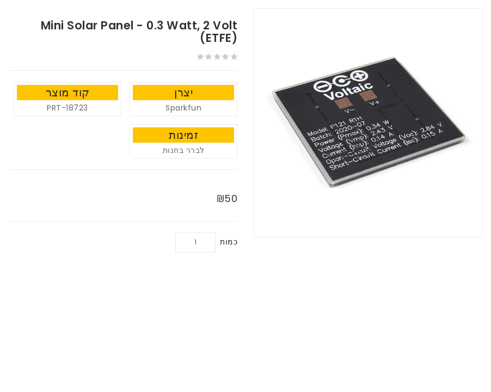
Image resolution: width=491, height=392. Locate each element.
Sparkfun (183, 107)
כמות (228, 242)
